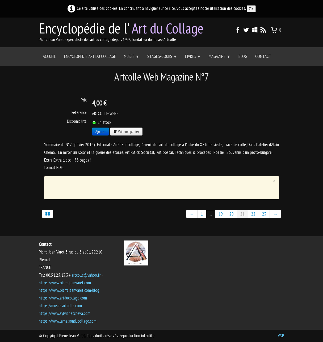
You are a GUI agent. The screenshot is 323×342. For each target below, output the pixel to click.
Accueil (49, 56)
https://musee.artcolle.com (60, 306)
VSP (281, 336)
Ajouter (100, 131)
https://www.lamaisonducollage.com (68, 321)
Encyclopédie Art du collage (90, 56)
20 (231, 214)
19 (221, 214)
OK (251, 9)
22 (253, 214)
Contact (263, 56)
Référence (79, 112)
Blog (242, 56)
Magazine (219, 56)
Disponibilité (77, 121)
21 (242, 214)
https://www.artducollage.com (63, 298)
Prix (84, 100)
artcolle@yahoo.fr (86, 275)
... (210, 214)
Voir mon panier (126, 131)
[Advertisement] (157, 187)
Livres (193, 56)
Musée (131, 56)
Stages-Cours (162, 56)
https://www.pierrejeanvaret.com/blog (69, 290)
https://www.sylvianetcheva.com (64, 313)
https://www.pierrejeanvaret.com (65, 283)
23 (264, 214)
